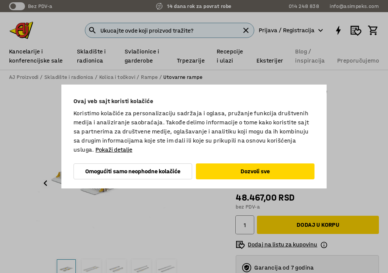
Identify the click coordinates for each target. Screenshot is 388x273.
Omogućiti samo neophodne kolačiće (132, 171)
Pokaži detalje (113, 149)
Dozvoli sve (255, 171)
